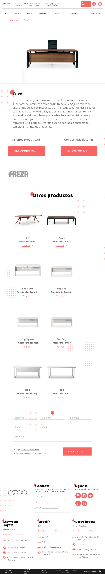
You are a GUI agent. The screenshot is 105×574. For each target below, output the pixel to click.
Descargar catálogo (79, 150)
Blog (83, 14)
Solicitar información (26, 150)
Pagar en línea (84, 4)
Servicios (30, 14)
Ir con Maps (7, 534)
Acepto (26, 449)
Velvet (26, 20)
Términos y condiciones (9, 571)
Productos (13, 20)
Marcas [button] (59, 14)
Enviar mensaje (77, 451)
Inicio (7, 14)
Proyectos (72, 14)
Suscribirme (44, 502)
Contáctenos (95, 14)
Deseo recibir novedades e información (29, 453)
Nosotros (18, 14)
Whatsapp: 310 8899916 (18, 4)
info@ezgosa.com (7, 3)
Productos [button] (44, 14)
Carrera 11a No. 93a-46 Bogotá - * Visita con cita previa (33, 4)
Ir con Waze (20, 534)
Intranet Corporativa (44, 571)
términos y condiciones (31, 449)
